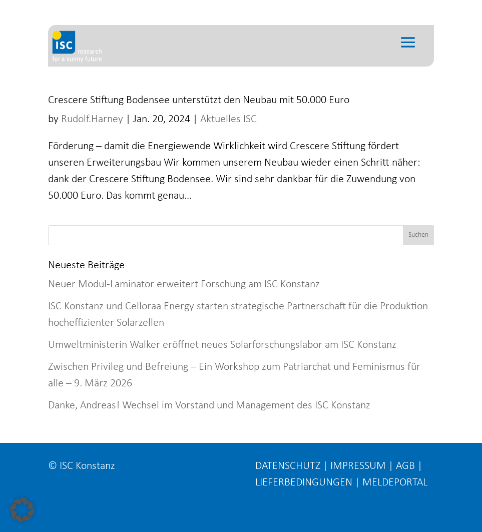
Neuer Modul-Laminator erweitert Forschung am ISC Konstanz (184, 284)
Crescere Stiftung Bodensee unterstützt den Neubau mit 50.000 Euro (198, 100)
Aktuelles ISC (228, 119)
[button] (22, 510)
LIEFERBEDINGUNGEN (303, 482)
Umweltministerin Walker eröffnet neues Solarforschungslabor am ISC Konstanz (222, 345)
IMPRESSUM (358, 466)
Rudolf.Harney (92, 119)
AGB (405, 466)
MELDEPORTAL (394, 482)
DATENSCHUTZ (287, 466)
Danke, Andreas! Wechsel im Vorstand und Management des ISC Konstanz (209, 405)
